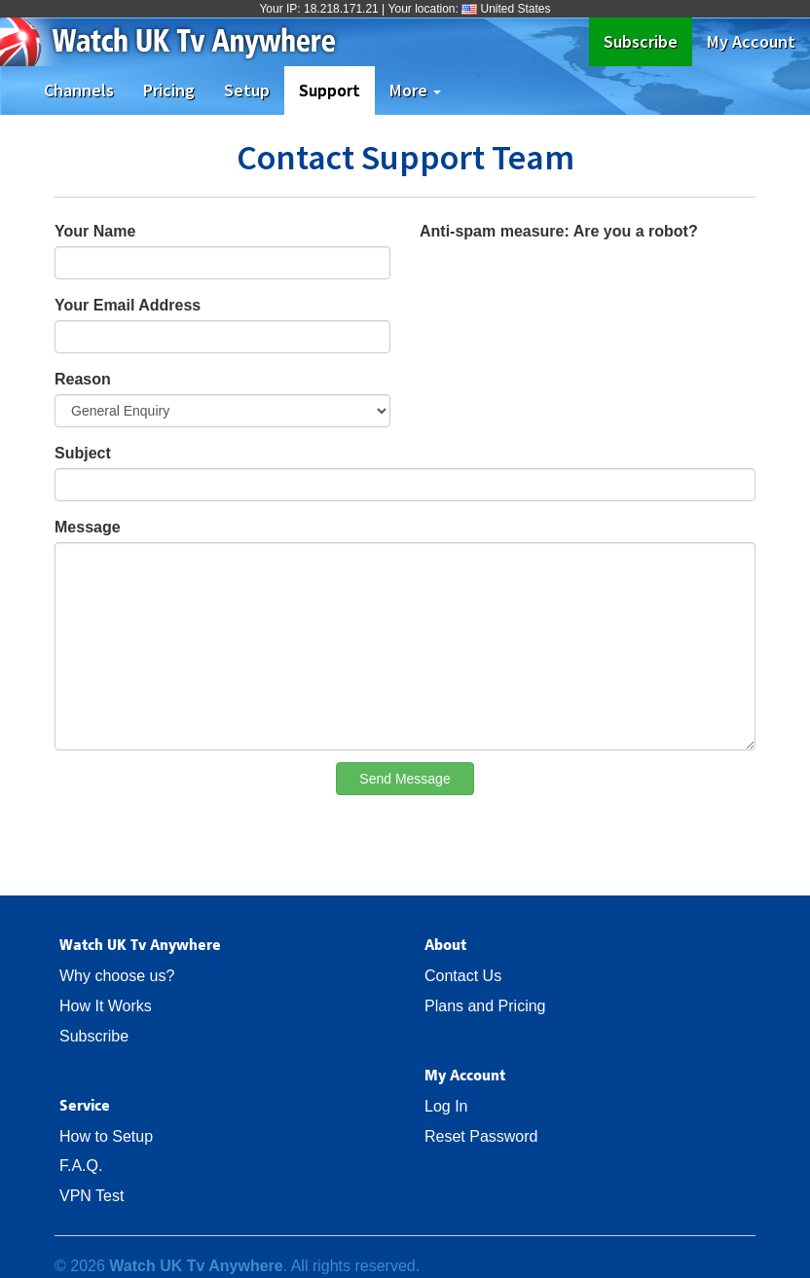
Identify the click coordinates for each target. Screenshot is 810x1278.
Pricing (169, 90)
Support (337, 89)
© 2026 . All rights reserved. (237, 1266)
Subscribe (648, 41)
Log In (445, 1106)
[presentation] (568, 284)
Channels (79, 90)
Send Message (405, 778)
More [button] (415, 90)
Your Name (95, 231)
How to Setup (106, 1136)
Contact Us (462, 976)
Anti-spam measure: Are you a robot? (559, 231)
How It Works (105, 1006)
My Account (751, 41)
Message (88, 527)
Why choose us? (116, 976)
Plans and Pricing (485, 1006)
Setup (247, 90)
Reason (83, 379)
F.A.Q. (80, 1165)
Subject (83, 453)
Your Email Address (128, 305)
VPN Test (91, 1195)
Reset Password (481, 1136)
